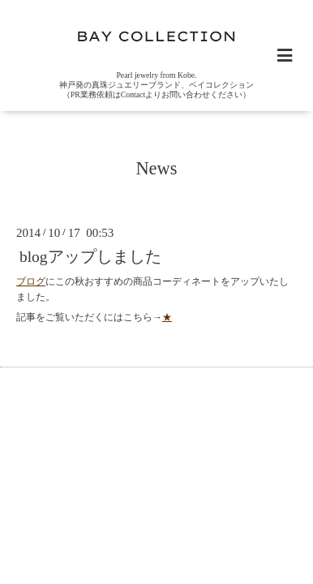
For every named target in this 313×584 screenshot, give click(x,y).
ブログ (30, 281)
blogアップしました (90, 256)
